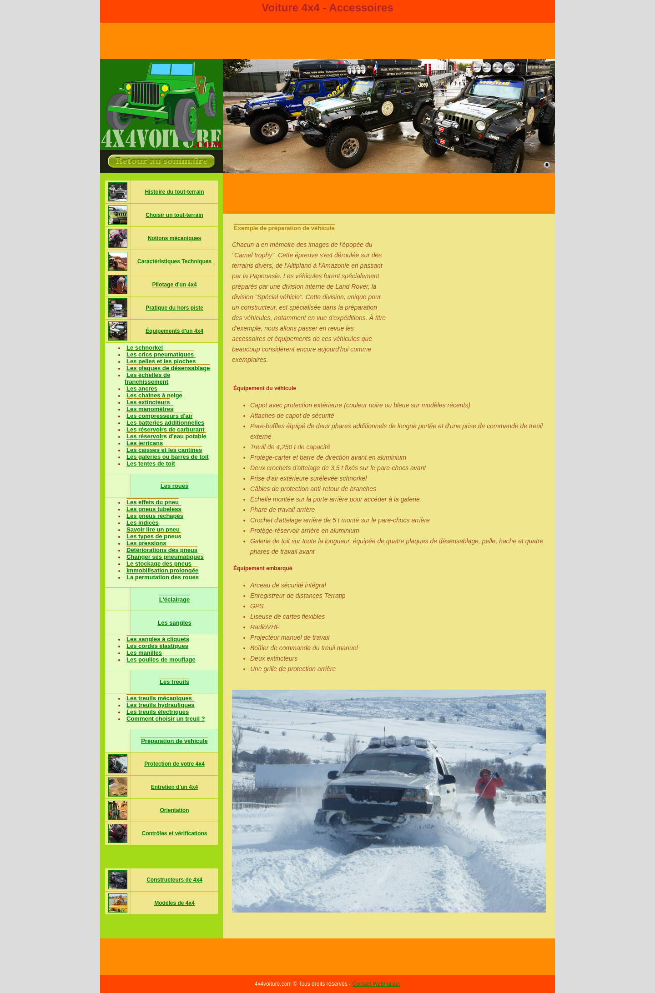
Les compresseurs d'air (159, 415)
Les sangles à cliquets (157, 639)
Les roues (174, 485)
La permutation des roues (162, 577)
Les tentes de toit (150, 463)
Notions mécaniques (174, 238)
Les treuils (174, 681)
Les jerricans (144, 443)
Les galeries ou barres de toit (167, 456)
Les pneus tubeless (153, 509)
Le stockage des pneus (158, 563)
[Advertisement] (388, 193)
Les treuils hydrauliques (160, 705)
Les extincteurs (148, 402)
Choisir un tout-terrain (174, 215)
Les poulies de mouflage (161, 659)
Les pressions (146, 543)
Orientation (174, 810)
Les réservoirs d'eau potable (166, 436)
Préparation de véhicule (174, 740)
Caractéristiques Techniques (174, 261)
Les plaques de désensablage (168, 368)
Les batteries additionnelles (165, 422)
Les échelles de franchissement (147, 378)
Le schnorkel (144, 347)
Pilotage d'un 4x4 (174, 284)
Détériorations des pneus (161, 550)
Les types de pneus (153, 536)
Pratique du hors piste (174, 308)
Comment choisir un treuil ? (165, 718)
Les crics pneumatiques (160, 354)
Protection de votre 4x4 (174, 764)
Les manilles (144, 652)
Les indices (142, 522)
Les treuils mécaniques (159, 698)
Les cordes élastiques (157, 645)
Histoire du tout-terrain (174, 192)
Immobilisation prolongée (162, 570)
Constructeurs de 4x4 (174, 880)
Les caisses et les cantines (164, 449)
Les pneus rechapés (154, 515)
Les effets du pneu (152, 502)
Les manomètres (149, 409)
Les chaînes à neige (154, 395)
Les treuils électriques (157, 711)
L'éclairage (174, 599)
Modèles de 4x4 (174, 903)
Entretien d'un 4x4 (174, 787)
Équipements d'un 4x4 (174, 331)
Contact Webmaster (376, 984)
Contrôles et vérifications (174, 833)
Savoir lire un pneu (153, 529)
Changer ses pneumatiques (165, 556)
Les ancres (141, 388)
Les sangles (174, 622)
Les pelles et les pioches (161, 361)
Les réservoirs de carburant (165, 429)
